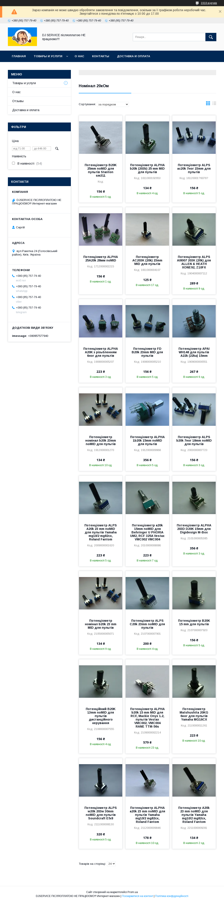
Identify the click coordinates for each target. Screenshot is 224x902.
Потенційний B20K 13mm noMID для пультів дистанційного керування (101, 716)
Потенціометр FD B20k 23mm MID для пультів (147, 352)
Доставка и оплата (133, 56)
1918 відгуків (209, 3)
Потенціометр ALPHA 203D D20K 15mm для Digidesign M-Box (194, 529)
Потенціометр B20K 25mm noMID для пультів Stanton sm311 (101, 170)
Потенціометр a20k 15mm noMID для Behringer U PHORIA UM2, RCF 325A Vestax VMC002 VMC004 (147, 532)
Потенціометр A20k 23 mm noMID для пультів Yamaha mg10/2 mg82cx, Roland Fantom (194, 815)
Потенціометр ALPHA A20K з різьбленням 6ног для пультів (100, 352)
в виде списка (214, 104)
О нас (79, 56)
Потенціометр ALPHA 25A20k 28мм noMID (100, 258)
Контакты (100, 56)
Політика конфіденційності (171, 896)
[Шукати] (210, 37)
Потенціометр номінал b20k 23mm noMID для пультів (100, 440)
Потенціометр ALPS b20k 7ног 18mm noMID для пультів (194, 440)
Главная (19, 56)
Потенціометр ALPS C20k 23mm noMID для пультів (147, 624)
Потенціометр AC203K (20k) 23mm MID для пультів (147, 260)
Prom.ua (133, 892)
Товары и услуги (48, 56)
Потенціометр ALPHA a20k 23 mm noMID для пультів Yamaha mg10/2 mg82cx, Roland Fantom (147, 815)
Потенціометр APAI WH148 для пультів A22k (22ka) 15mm (194, 352)
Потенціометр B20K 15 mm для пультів (194, 622)
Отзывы (18, 101)
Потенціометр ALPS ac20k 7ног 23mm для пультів (194, 168)
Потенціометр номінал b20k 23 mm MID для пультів (100, 624)
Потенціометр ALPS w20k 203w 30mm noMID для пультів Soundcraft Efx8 (100, 813)
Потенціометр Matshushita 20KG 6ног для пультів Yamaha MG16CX (194, 714)
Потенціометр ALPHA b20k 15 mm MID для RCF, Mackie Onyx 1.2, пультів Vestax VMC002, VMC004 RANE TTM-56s (147, 717)
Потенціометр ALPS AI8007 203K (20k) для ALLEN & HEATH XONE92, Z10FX (194, 262)
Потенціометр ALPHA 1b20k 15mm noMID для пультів (147, 440)
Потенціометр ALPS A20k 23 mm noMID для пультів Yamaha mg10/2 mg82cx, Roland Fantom (100, 532)
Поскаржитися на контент (137, 896)
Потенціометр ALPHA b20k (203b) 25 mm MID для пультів (147, 168)
